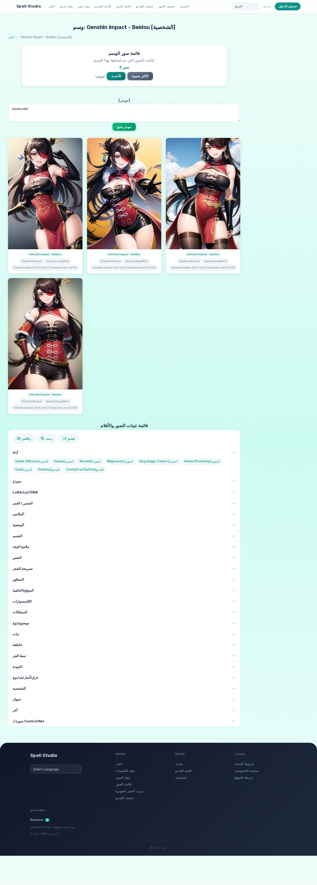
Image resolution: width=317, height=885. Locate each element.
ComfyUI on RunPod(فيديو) (85, 469)
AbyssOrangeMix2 (57, 261)
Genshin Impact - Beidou (45, 254)
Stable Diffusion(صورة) (31, 461)
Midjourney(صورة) (120, 461)
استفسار (181, 777)
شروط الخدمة (244, 764)
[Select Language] (56, 769)
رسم (46, 438)
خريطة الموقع (244, 777)
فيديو (68, 438)
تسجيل (266, 6)
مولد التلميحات (125, 770)
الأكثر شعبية (140, 76)
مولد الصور (123, 777)
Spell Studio (28, 6)
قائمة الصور (123, 6)
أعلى (52, 6)
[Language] (245, 6)
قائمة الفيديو (103, 6)
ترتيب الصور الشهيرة (129, 791)
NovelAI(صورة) (90, 461)
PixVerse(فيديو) (49, 469)
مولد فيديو (66, 6)
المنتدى (184, 6)
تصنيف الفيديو (144, 6)
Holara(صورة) (64, 461)
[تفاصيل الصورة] (45, 193)
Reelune (39, 820)
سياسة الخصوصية (246, 770)
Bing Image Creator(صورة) (158, 461)
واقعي (23, 438)
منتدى (179, 764)
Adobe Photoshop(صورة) (202, 461)
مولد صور (84, 6)
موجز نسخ (124, 127)
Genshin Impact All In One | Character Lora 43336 (45, 267)
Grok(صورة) (23, 469)
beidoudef (124, 113)
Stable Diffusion (31, 261)
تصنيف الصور (166, 6)
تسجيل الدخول (288, 6)
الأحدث (116, 76)
